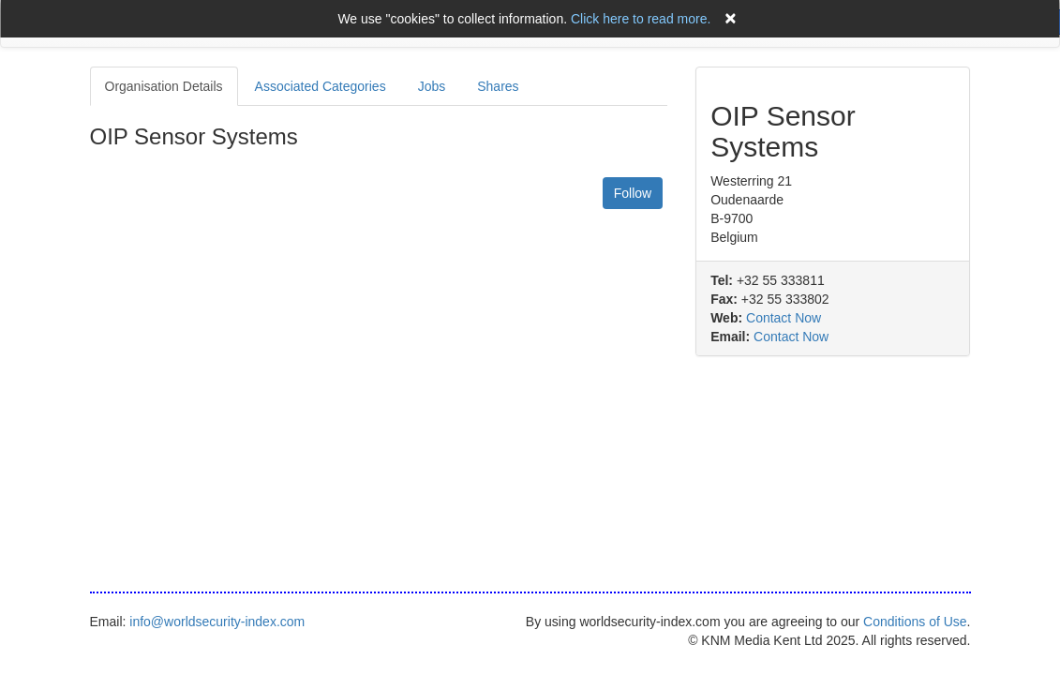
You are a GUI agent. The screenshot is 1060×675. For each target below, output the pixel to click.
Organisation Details (164, 86)
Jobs (432, 86)
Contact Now (783, 317)
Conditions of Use (915, 621)
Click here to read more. (640, 18)
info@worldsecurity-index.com (217, 621)
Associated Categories (320, 86)
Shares (497, 86)
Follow (632, 193)
